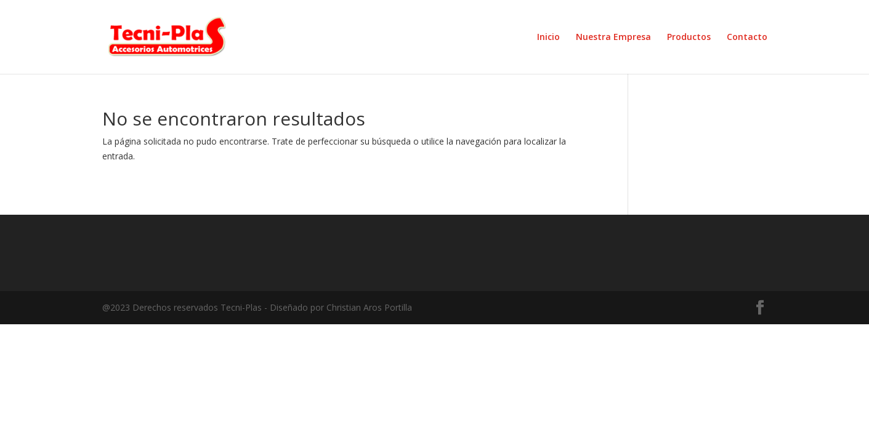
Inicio (548, 37)
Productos (689, 37)
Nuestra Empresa (613, 37)
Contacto (747, 37)
